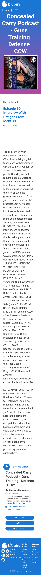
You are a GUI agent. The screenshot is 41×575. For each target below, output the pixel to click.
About (34, 547)
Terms (12, 547)
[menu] (16, 10)
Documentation (15, 557)
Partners (35, 552)
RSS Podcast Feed (13, 510)
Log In (7, 10)
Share (20, 523)
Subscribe (20, 517)
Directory (25, 568)
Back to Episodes (11, 102)
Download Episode (20, 466)
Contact (13, 552)
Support (13, 554)
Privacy (12, 549)
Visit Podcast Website (15, 507)
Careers (34, 549)
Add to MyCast (20, 528)
